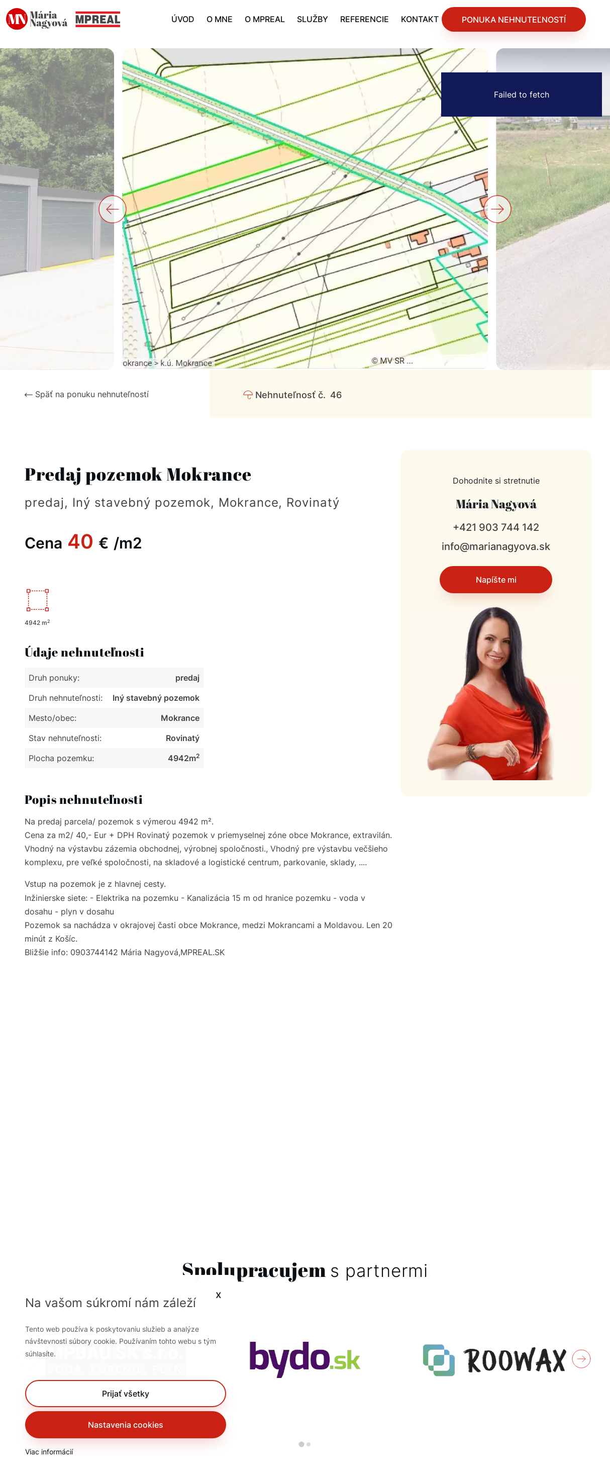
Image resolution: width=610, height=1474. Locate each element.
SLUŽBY (312, 19)
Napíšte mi (496, 580)
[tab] (301, 1444)
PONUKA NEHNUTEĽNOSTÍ (514, 20)
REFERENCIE (364, 19)
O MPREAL (265, 19)
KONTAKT (420, 19)
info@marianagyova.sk (496, 546)
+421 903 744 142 (496, 527)
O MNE (220, 19)
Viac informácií (49, 1451)
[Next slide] (497, 209)
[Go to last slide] (112, 209)
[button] (125, 1393)
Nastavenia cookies (125, 1425)
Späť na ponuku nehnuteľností (87, 394)
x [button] (219, 1294)
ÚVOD (182, 19)
